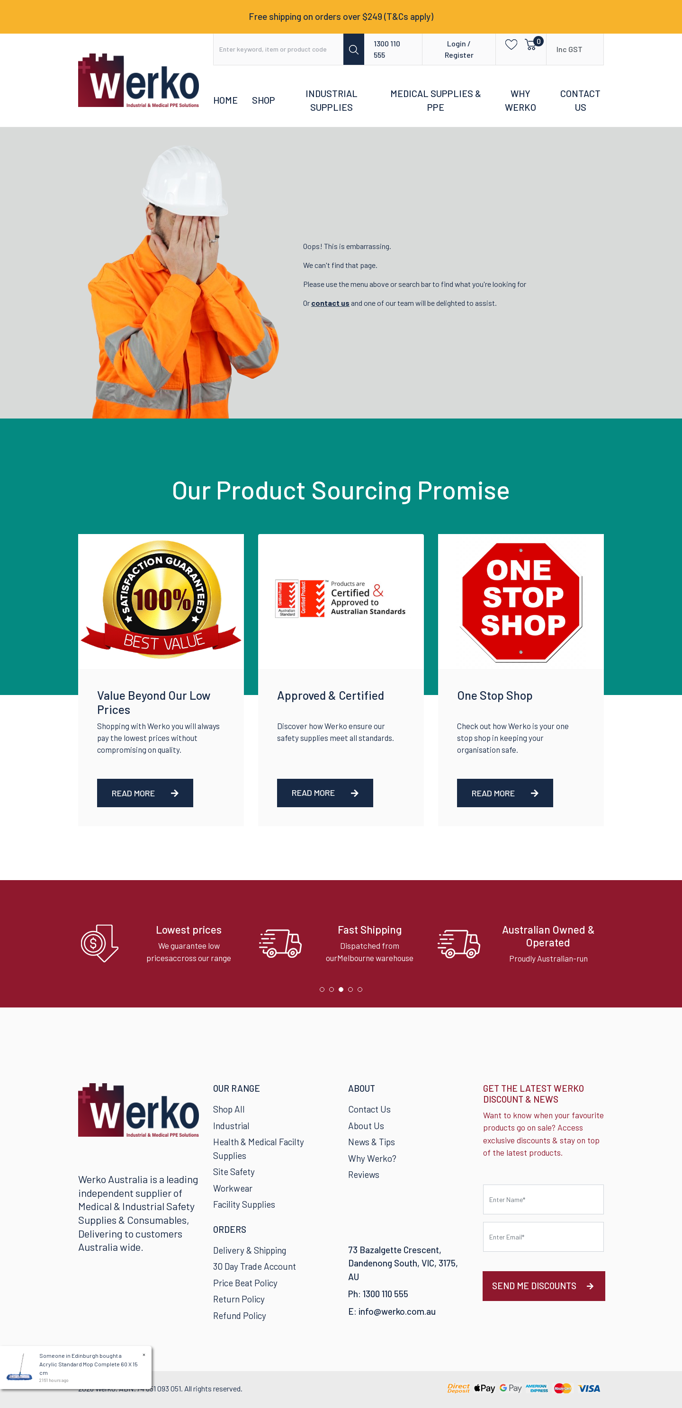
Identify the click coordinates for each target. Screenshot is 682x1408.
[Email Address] (543, 1237)
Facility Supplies (244, 1204)
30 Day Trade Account (254, 1266)
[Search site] (353, 49)
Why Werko (520, 100)
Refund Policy (239, 1315)
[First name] (543, 1199)
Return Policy (239, 1298)
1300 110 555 (387, 49)
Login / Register (459, 49)
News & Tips (371, 1141)
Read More (145, 793)
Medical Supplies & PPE (435, 100)
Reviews (363, 1174)
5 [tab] (362, 992)
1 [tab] (324, 992)
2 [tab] (334, 992)
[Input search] (279, 49)
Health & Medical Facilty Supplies (258, 1148)
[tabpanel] (162, 943)
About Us (366, 1125)
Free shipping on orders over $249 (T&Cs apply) (341, 16)
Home (225, 100)
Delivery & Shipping (249, 1250)
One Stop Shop (495, 695)
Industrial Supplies (331, 100)
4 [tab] (353, 992)
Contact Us (580, 100)
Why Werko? (372, 1158)
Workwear (232, 1188)
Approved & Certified (330, 695)
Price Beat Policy (245, 1282)
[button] (508, 44)
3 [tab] (343, 992)
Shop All (229, 1109)
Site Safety (234, 1171)
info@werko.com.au (397, 1311)
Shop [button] (263, 100)
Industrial (231, 1125)
